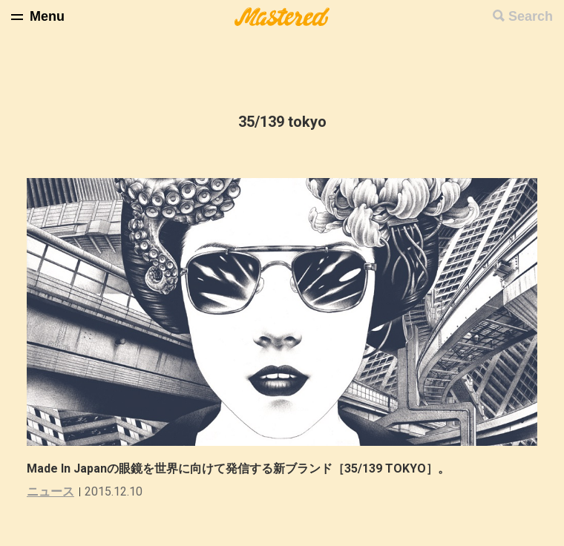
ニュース (50, 491)
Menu (47, 16)
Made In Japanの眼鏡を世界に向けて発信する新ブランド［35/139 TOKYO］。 (238, 468)
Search (530, 16)
